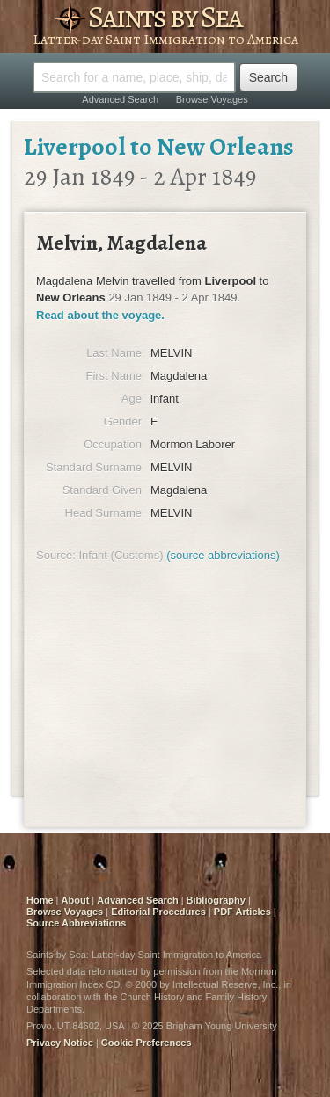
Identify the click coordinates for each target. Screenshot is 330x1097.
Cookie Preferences (146, 1042)
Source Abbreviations (76, 923)
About (76, 900)
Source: (56, 555)
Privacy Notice (59, 1042)
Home (40, 900)
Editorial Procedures (158, 911)
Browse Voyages (212, 99)
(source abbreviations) (223, 555)
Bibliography (216, 900)
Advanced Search (120, 99)
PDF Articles (242, 911)
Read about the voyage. (100, 315)
